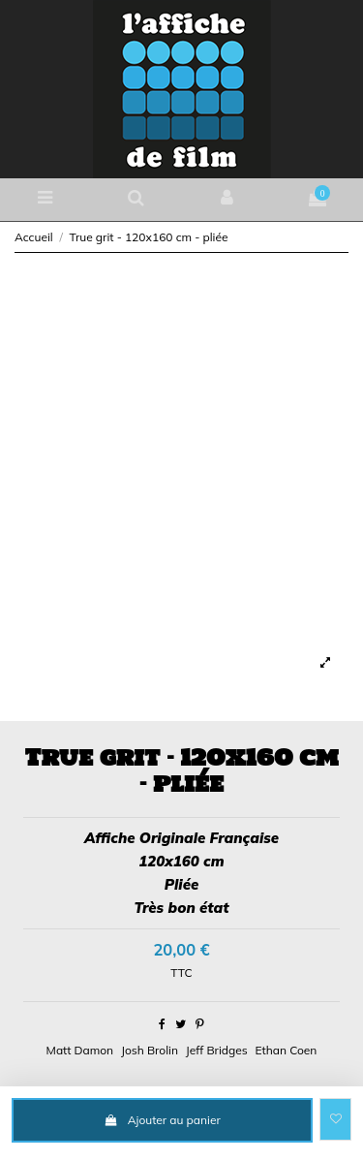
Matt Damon (79, 1050)
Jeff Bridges (217, 1050)
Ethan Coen (287, 1050)
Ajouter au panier (162, 1120)
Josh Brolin (149, 1050)
